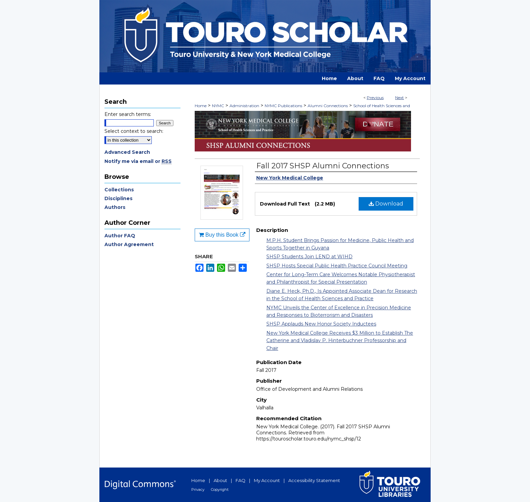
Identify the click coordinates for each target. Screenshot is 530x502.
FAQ (240, 480)
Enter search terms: (127, 114)
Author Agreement (129, 244)
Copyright (219, 489)
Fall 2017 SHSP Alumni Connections (322, 165)
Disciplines (118, 198)
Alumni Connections (328, 105)
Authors (114, 207)
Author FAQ (119, 236)
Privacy (197, 489)
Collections (119, 190)
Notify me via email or (138, 161)
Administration (244, 105)
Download (386, 203)
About (220, 480)
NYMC (218, 105)
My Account (267, 480)
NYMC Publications (283, 105)
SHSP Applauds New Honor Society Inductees (321, 324)
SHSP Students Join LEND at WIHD (309, 257)
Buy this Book (222, 235)
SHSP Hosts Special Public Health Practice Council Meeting (336, 266)
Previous (375, 97)
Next (399, 97)
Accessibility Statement (314, 480)
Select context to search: (133, 131)
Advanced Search (127, 152)
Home (201, 105)
